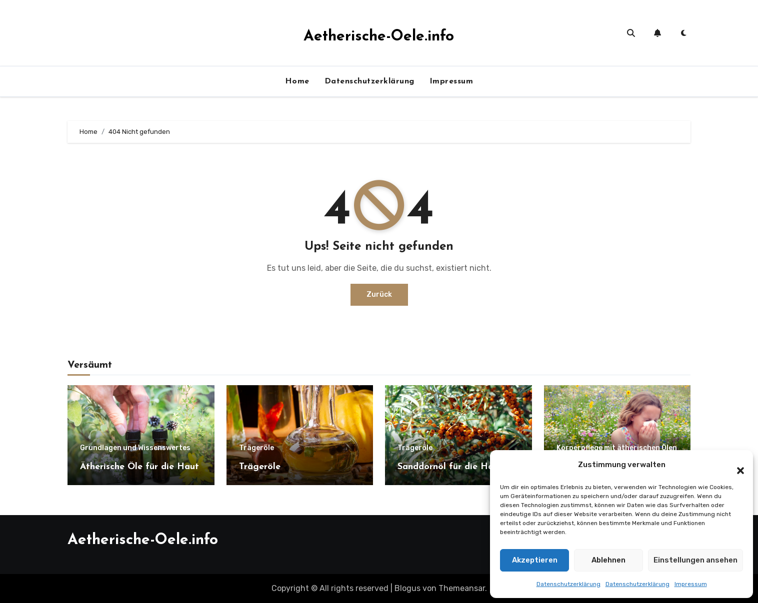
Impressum (690, 584)
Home (297, 81)
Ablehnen (609, 560)
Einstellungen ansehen (696, 560)
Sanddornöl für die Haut (450, 467)
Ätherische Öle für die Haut (139, 467)
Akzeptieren (535, 560)
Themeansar (461, 588)
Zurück (379, 294)
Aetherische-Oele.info (379, 36)
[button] (735, 465)
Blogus (407, 588)
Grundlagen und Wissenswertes (135, 448)
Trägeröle (256, 448)
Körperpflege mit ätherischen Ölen (616, 448)
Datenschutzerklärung (568, 584)
